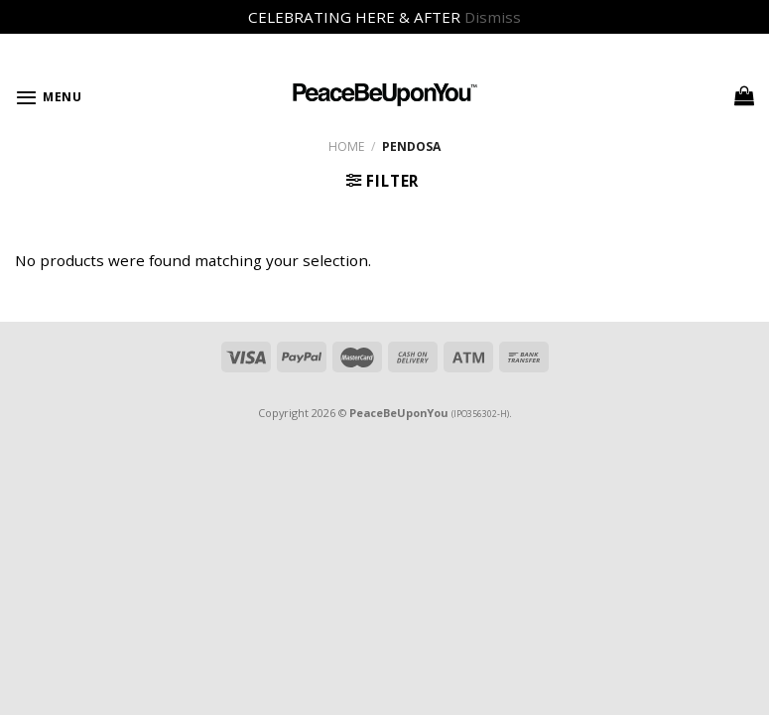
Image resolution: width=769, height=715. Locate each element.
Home (346, 146)
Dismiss (492, 17)
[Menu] (48, 97)
